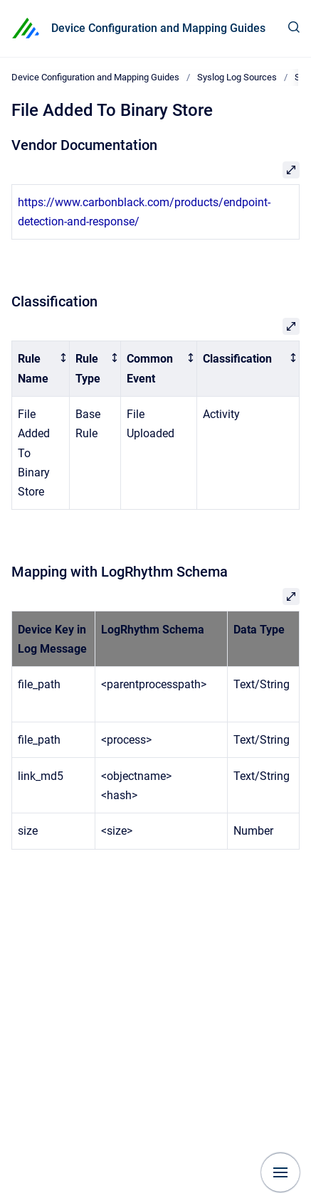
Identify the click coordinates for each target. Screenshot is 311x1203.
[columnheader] (41, 369)
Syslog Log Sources (237, 77)
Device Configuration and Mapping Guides (158, 28)
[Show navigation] (280, 1172)
